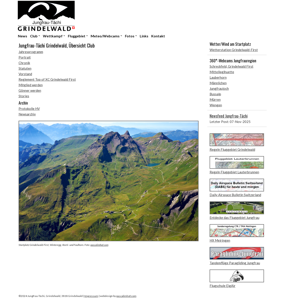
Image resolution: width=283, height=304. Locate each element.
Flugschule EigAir (222, 286)
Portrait (25, 57)
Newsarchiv (27, 114)
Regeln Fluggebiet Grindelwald (232, 149)
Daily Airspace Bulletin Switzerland (235, 195)
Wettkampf (53, 36)
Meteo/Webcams (105, 36)
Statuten (25, 68)
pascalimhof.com (99, 245)
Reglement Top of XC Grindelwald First (47, 79)
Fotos (129, 36)
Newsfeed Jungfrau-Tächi (229, 116)
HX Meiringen (220, 240)
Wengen (216, 105)
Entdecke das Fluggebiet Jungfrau (234, 218)
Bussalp (215, 94)
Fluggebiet (76, 36)
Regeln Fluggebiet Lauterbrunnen (234, 172)
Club (34, 36)
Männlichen (218, 83)
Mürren (215, 99)
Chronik (24, 63)
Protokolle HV (29, 109)
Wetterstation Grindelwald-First (234, 50)
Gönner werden (30, 90)
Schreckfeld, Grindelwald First (231, 66)
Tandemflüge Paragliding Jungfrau (235, 263)
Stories (24, 96)
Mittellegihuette (222, 72)
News (22, 36)
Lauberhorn (218, 77)
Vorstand (25, 74)
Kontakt (158, 36)
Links (144, 36)
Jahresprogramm (31, 52)
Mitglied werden (31, 85)
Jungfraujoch (219, 88)
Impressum (91, 296)
